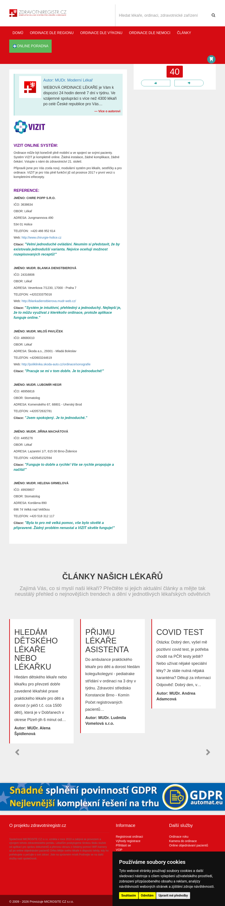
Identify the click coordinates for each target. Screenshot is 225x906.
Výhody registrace (128, 841)
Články (184, 33)
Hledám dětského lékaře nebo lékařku (36, 649)
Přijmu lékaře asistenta (107, 641)
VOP (119, 850)
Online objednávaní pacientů (188, 845)
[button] (17, 752)
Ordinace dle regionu (52, 33)
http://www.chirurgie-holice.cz (41, 237)
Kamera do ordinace (183, 841)
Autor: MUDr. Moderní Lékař (68, 80)
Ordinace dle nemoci (149, 33)
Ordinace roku (179, 836)
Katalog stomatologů (211, 59)
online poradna (30, 46)
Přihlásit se (123, 845)
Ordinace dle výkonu (101, 33)
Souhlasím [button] (128, 895)
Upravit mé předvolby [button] (173, 895)
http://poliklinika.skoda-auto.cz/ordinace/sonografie (56, 364)
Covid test (180, 632)
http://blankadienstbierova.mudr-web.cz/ (49, 301)
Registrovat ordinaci (129, 836)
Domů (18, 33)
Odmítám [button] (147, 895)
